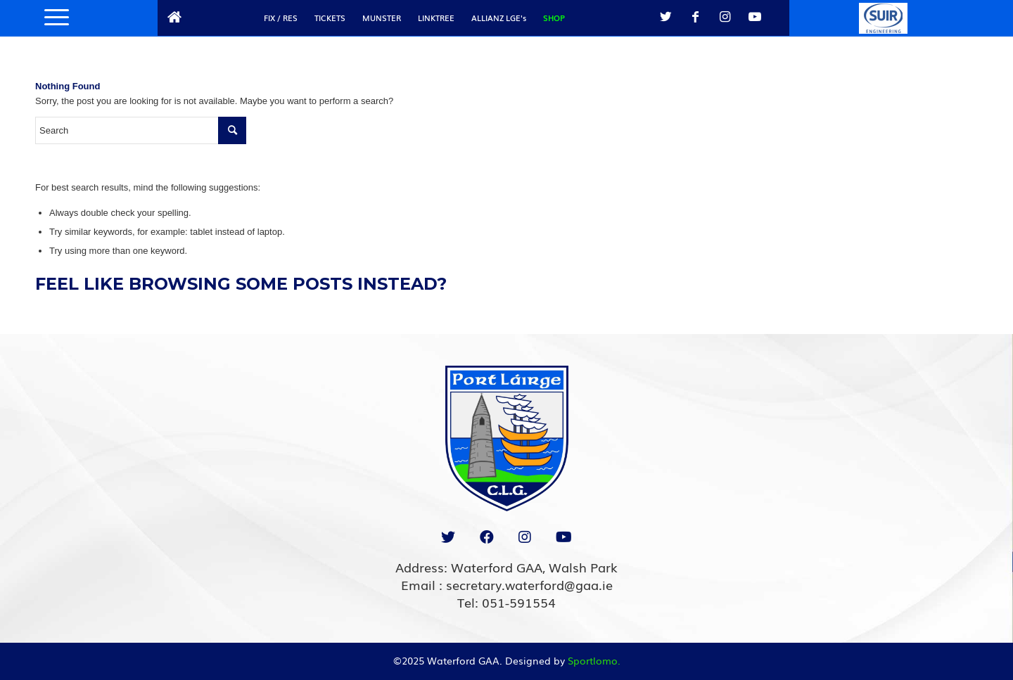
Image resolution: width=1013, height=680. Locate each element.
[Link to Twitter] (666, 16)
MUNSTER (381, 17)
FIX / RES (281, 17)
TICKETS (329, 17)
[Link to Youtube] (754, 16)
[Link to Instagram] (725, 16)
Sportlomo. (594, 660)
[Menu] (52, 17)
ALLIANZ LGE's (498, 17)
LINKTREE (436, 17)
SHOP (554, 17)
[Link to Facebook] (695, 16)
